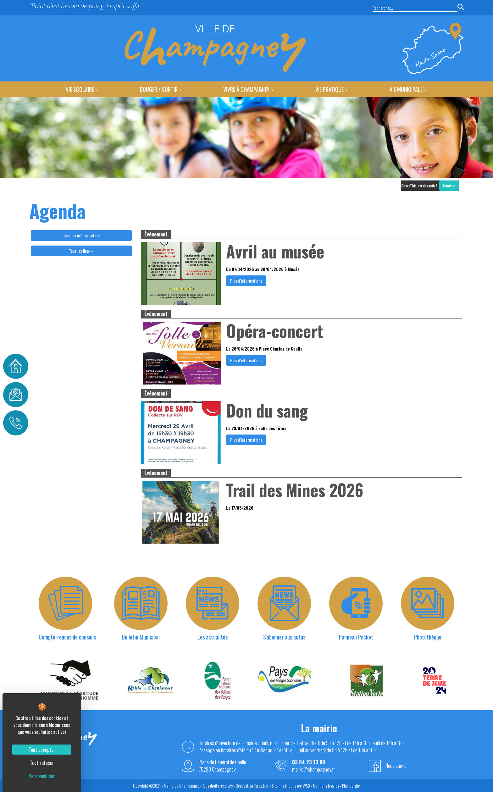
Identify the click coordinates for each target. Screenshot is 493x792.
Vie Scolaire (82, 89)
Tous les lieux (81, 250)
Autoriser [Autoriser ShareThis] (449, 185)
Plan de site (351, 785)
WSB (306, 785)
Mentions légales (326, 785)
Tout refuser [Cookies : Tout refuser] (42, 763)
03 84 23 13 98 (308, 762)
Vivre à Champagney (248, 89)
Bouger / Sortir (161, 89)
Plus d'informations (246, 280)
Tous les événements (81, 235)
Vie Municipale (408, 89)
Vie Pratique (331, 89)
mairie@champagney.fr (313, 769)
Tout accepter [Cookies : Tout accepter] (42, 749)
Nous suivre (396, 765)
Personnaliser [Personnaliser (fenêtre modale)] (42, 776)
